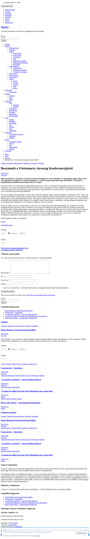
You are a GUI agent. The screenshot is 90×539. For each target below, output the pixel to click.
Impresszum (9, 22)
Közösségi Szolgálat (19, 61)
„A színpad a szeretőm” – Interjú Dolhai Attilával (21, 317)
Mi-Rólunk (16, 64)
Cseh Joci (4, 175)
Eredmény (12, 136)
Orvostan (12, 112)
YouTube (8, 17)
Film (14, 86)
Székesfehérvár (14, 66)
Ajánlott (3, 163)
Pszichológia (13, 110)
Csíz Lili (4, 338)
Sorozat (15, 83)
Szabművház (17, 68)
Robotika (16, 105)
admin (3, 399)
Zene (10, 97)
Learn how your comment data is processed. (40, 297)
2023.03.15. (5, 173)
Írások (7, 140)
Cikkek (7, 46)
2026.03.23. (5, 397)
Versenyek (8, 132)
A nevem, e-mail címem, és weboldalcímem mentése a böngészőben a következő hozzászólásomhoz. (36, 290)
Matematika (13, 114)
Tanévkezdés (17, 53)
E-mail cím (5, 282)
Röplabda (12, 121)
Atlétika (11, 127)
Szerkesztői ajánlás (15, 142)
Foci (10, 125)
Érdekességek (13, 116)
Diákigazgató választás (20, 63)
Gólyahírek (16, 57)
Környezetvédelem (18, 328)
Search (3, 36)
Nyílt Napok (17, 55)
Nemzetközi (13, 77)
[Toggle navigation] (1, 35)
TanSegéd (8, 151)
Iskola (11, 99)
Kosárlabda (12, 123)
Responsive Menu (7, 6)
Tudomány (8, 101)
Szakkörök (8, 90)
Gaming (15, 107)
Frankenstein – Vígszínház (13, 315)
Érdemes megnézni (8, 415)
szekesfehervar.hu (6, 225)
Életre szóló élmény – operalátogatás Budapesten (21, 320)
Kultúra (7, 94)
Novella (11, 143)
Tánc (10, 129)
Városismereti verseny (16, 134)
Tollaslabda (12, 131)
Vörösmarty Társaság (20, 72)
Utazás (15, 81)
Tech (10, 103)
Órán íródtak (13, 147)
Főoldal (7, 44)
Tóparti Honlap (10, 10)
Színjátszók (12, 92)
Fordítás (11, 149)
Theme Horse (12, 527)
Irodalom (12, 96)
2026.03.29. (5, 386)
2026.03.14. (5, 409)
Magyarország (13, 75)
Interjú (18, 378)
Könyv (15, 88)
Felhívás (11, 138)
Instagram (8, 15)
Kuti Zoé (4, 388)
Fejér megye (13, 74)
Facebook (8, 13)
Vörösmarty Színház (19, 70)
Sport (6, 118)
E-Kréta (7, 11)
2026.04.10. (5, 336)
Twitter (7, 21)
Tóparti (11, 52)
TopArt (4, 27)
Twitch (7, 19)
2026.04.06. (5, 374)
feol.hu (3, 222)
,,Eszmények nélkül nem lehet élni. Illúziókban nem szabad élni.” (26, 319)
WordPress (18, 529)
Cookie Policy (36, 535)
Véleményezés (13, 48)
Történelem (12, 108)
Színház (15, 85)
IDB (14, 59)
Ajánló (11, 79)
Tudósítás (12, 50)
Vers (10, 145)
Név (3, 279)
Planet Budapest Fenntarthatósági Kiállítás (19, 313)
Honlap (3, 286)
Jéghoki (11, 120)
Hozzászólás (5, 275)
